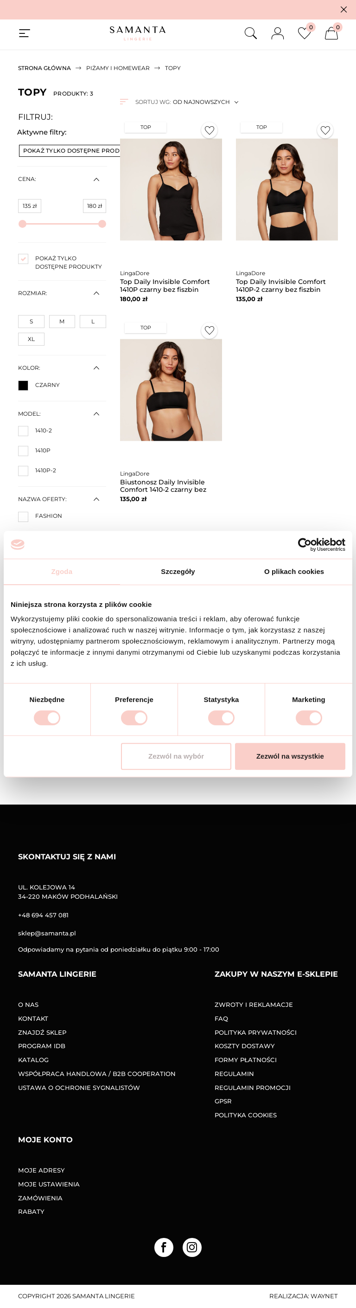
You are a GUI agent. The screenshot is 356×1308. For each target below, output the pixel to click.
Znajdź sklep (42, 1032)
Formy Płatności (246, 1059)
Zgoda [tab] (62, 571)
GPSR (223, 1101)
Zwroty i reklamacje (254, 1004)
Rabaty (31, 1211)
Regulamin (234, 1073)
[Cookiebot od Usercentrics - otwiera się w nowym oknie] (304, 545)
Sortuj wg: (153, 101)
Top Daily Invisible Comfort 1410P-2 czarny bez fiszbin (281, 285)
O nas (28, 1004)
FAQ (221, 1018)
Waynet (324, 1296)
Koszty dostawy (245, 1046)
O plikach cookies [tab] (294, 571)
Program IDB (41, 1046)
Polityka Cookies (246, 1115)
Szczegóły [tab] (178, 571)
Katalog (33, 1059)
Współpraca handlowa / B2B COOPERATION (97, 1073)
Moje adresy (41, 1170)
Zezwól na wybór (176, 756)
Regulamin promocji (253, 1087)
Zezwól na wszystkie (290, 756)
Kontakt (33, 1018)
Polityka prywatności (256, 1032)
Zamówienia (40, 1198)
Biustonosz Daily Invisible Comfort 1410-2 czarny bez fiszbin (163, 490)
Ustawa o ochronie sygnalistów (79, 1087)
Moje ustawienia (49, 1184)
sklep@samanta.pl (47, 933)
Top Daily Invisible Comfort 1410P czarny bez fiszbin (165, 285)
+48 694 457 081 (43, 915)
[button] (344, 9)
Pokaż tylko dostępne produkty (83, 150)
